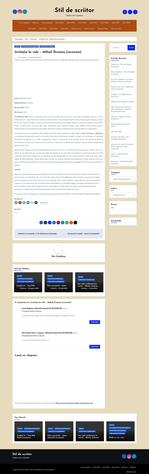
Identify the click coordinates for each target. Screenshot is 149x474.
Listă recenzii (89, 28)
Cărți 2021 (93, 23)
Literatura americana (86, 280)
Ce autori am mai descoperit (120, 426)
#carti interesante (36, 60)
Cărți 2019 (115, 23)
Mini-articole (116, 28)
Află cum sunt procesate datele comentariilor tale (74, 401)
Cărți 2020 (104, 23)
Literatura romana (47, 46)
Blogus (39, 468)
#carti (18, 60)
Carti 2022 (82, 23)
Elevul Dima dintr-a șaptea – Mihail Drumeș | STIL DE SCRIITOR (47, 331)
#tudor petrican (93, 60)
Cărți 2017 (32, 28)
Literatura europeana (30, 46)
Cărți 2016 (43, 28)
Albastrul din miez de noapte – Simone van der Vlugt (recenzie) (122, 146)
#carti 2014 (25, 60)
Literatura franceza (117, 432)
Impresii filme (103, 28)
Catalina (24, 57)
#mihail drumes (73, 60)
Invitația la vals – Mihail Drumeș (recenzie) (53, 52)
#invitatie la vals (54, 60)
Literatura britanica (24, 279)
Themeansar (49, 468)
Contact (124, 466)
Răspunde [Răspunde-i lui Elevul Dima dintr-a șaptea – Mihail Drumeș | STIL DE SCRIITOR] (94, 345)
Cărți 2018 (126, 23)
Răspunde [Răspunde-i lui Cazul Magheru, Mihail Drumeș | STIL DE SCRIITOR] (94, 320)
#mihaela (64, 60)
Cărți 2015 (54, 28)
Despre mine (76, 28)
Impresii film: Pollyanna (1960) (122, 102)
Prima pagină (24, 23)
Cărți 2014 (64, 28)
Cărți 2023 (71, 23)
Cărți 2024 (59, 23)
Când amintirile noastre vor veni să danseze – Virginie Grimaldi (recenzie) (121, 109)
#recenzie (82, 60)
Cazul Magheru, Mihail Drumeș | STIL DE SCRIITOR (42, 307)
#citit (46, 60)
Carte (17, 46)
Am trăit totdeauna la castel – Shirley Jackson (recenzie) (88, 286)
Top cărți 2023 (116, 132)
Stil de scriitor (74, 11)
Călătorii (35, 23)
